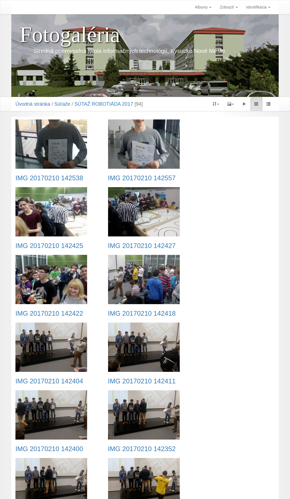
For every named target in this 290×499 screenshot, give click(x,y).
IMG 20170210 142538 (49, 178)
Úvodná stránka (32, 104)
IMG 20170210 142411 (138, 313)
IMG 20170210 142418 (228, 245)
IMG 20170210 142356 (138, 381)
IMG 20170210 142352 (49, 381)
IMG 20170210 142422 (138, 245)
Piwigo (172, 488)
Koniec (205, 465)
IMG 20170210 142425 (228, 178)
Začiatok (86, 465)
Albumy (203, 7)
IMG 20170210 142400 (228, 313)
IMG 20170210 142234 (49, 448)
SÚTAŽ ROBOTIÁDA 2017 (103, 104)
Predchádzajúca (114, 465)
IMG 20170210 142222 (228, 448)
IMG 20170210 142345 (138, 448)
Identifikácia (258, 7)
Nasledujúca (181, 465)
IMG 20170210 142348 (228, 381)
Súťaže (62, 104)
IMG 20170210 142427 (49, 245)
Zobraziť (229, 7)
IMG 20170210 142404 (49, 313)
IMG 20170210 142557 (138, 178)
